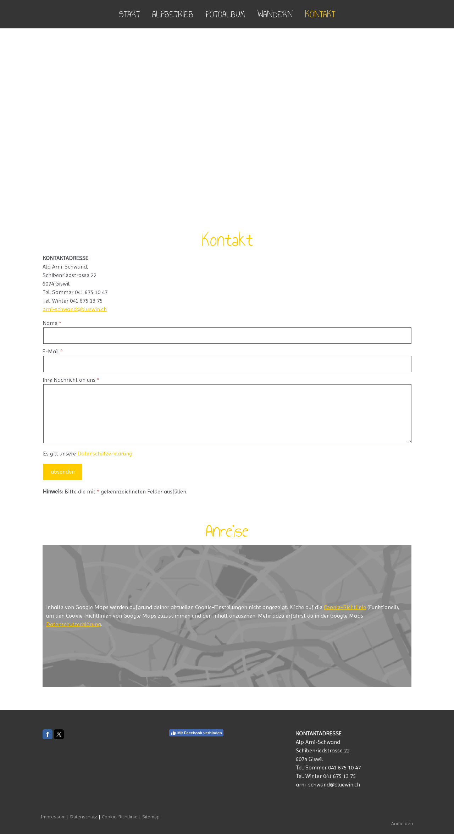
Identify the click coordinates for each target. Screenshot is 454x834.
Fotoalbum (225, 14)
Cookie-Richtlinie (345, 607)
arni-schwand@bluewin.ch (75, 309)
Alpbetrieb (172, 14)
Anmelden (402, 823)
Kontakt (320, 14)
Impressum (53, 816)
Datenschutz (83, 816)
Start (129, 14)
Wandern (275, 14)
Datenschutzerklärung (104, 453)
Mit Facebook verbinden (196, 733)
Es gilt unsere (87, 453)
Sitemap (151, 816)
